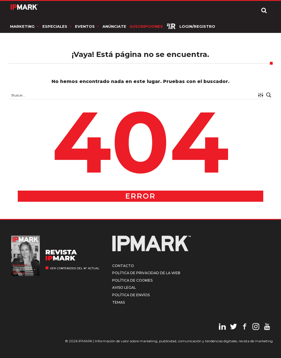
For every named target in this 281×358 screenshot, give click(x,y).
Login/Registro (197, 26)
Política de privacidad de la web (146, 273)
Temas (118, 302)
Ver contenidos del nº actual (74, 268)
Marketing (22, 26)
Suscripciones (146, 26)
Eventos (85, 26)
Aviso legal (124, 287)
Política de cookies (132, 280)
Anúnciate (114, 26)
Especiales (54, 26)
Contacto (123, 266)
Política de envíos (131, 295)
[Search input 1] (132, 95)
